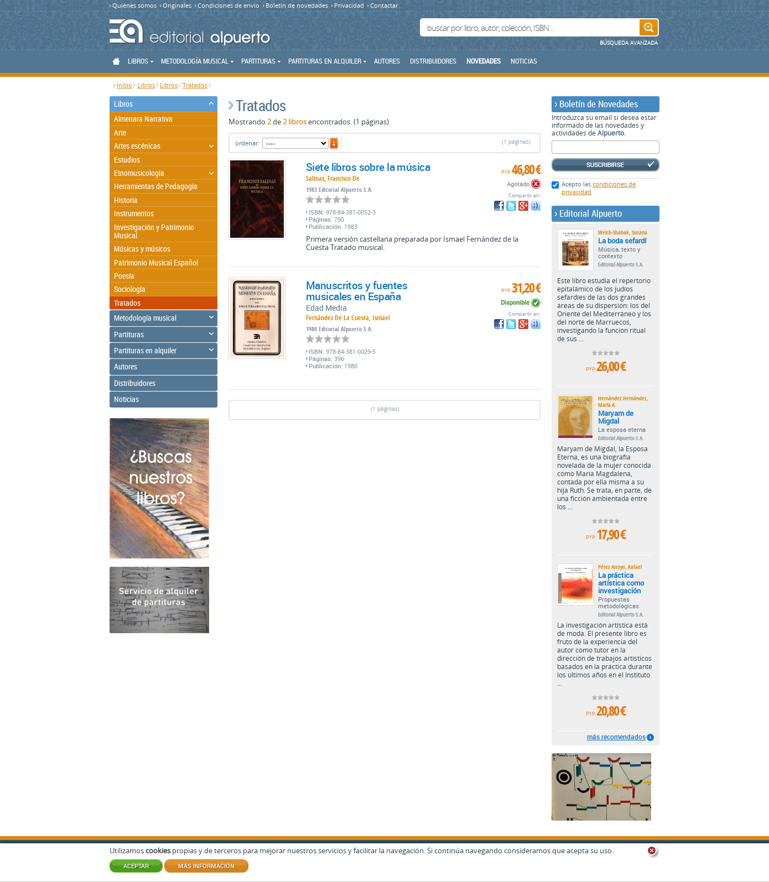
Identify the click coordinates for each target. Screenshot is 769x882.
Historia (126, 200)
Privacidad (349, 5)
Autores (387, 61)
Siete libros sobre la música (368, 167)
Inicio (124, 85)
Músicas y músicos (142, 248)
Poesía (124, 275)
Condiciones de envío (228, 5)
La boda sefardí (622, 241)
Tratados (195, 85)
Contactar (384, 5)
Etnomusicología (139, 173)
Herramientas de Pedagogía (156, 186)
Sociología (130, 289)
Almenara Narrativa (143, 118)
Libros (146, 85)
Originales (177, 5)
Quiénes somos (134, 5)
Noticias (524, 61)
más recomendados (616, 737)
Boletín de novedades (297, 5)
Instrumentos (134, 213)
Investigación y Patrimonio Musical (154, 231)
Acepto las (599, 188)
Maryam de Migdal (615, 417)
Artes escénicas (137, 145)
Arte (120, 132)
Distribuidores (433, 61)
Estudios (127, 159)
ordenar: (247, 143)
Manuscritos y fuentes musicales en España (356, 291)
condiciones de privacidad (599, 188)
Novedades (483, 61)
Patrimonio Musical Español (156, 262)
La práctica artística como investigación (621, 583)
